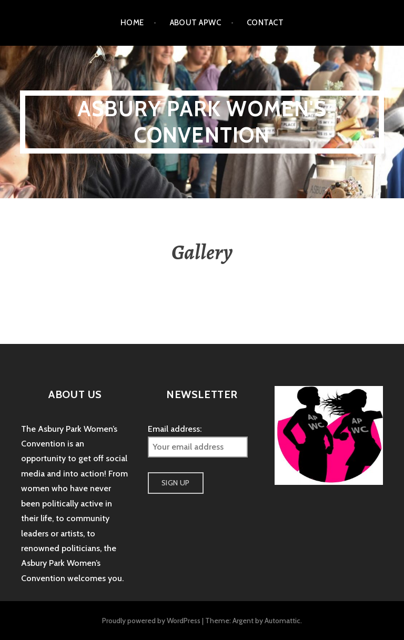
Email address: (174, 429)
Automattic (282, 620)
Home (132, 22)
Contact (265, 22)
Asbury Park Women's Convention (202, 122)
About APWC (195, 22)
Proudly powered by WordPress (151, 620)
